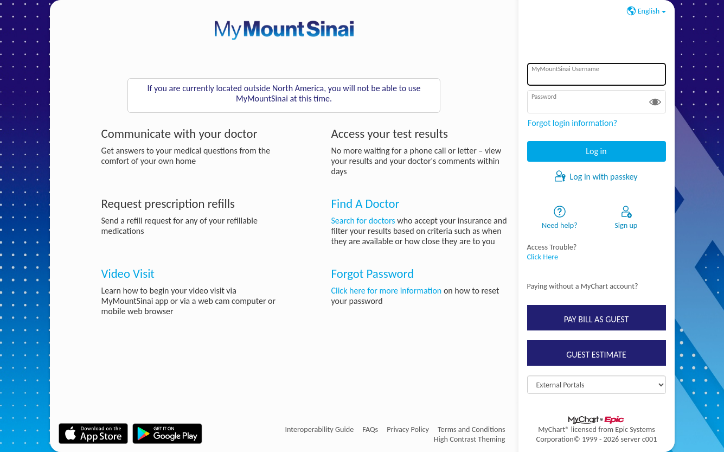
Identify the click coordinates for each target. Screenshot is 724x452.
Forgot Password (372, 273)
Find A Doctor (365, 203)
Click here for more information (386, 290)
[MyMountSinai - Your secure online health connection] (284, 30)
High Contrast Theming (469, 439)
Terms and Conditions (471, 429)
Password (543, 96)
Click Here (543, 257)
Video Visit (128, 273)
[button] (655, 101)
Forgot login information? (572, 123)
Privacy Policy (408, 429)
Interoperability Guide (319, 429)
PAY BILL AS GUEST (596, 319)
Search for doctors (363, 220)
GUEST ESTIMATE (596, 354)
